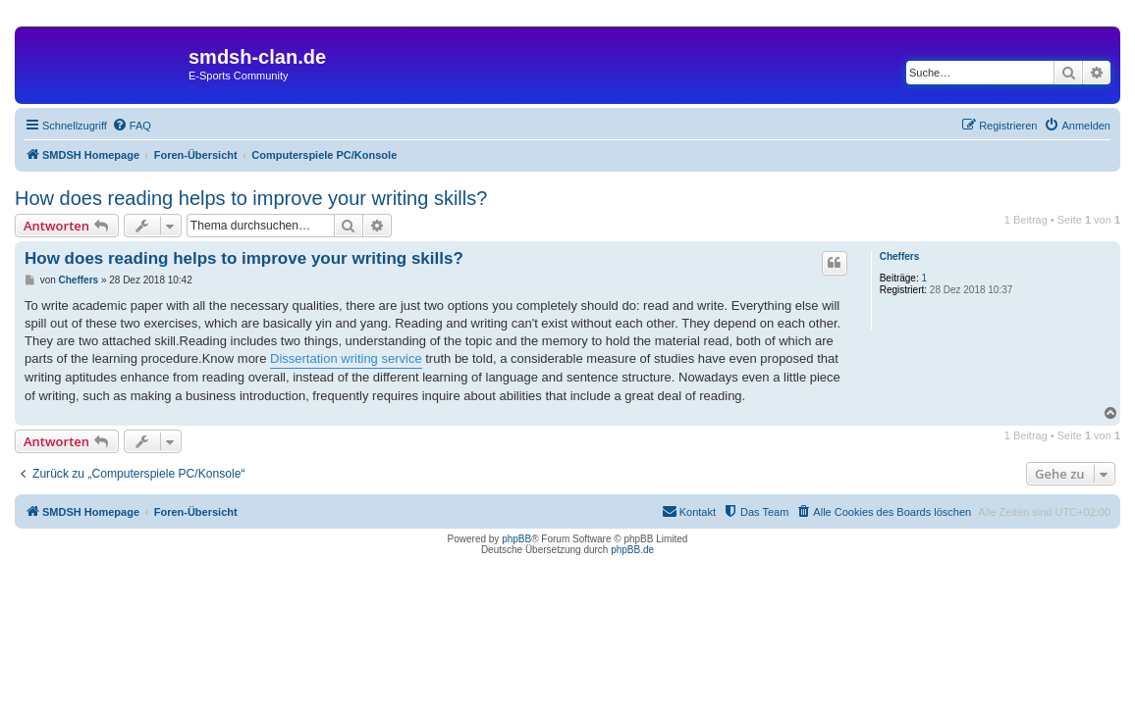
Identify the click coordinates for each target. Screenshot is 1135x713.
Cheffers (900, 256)
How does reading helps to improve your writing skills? (251, 198)
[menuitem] (131, 125)
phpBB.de (632, 549)
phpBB (516, 539)
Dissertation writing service (346, 358)
